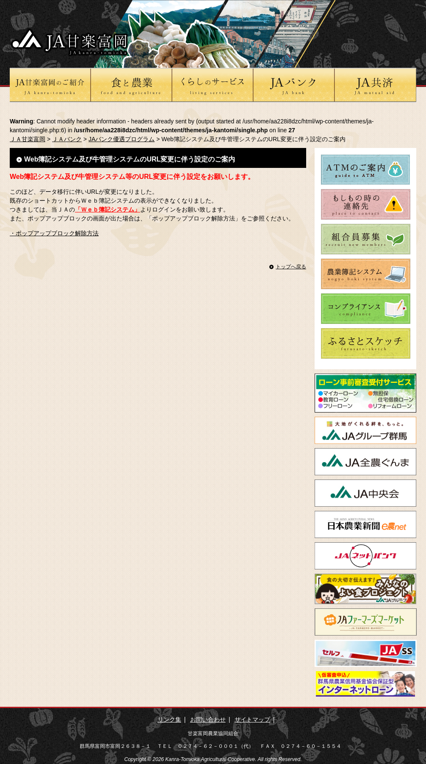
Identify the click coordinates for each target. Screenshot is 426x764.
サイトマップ (252, 719)
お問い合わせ (208, 719)
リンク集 (169, 719)
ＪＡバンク (67, 139)
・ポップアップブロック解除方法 (54, 233)
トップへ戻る (291, 267)
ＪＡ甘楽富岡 (27, 139)
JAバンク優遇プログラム (122, 139)
